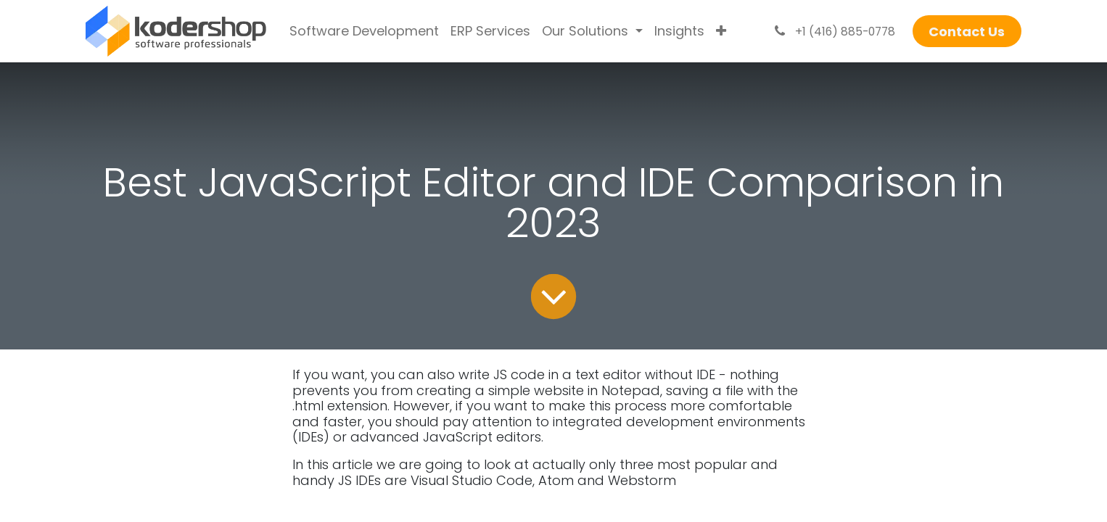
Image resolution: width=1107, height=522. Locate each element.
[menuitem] (364, 31)
